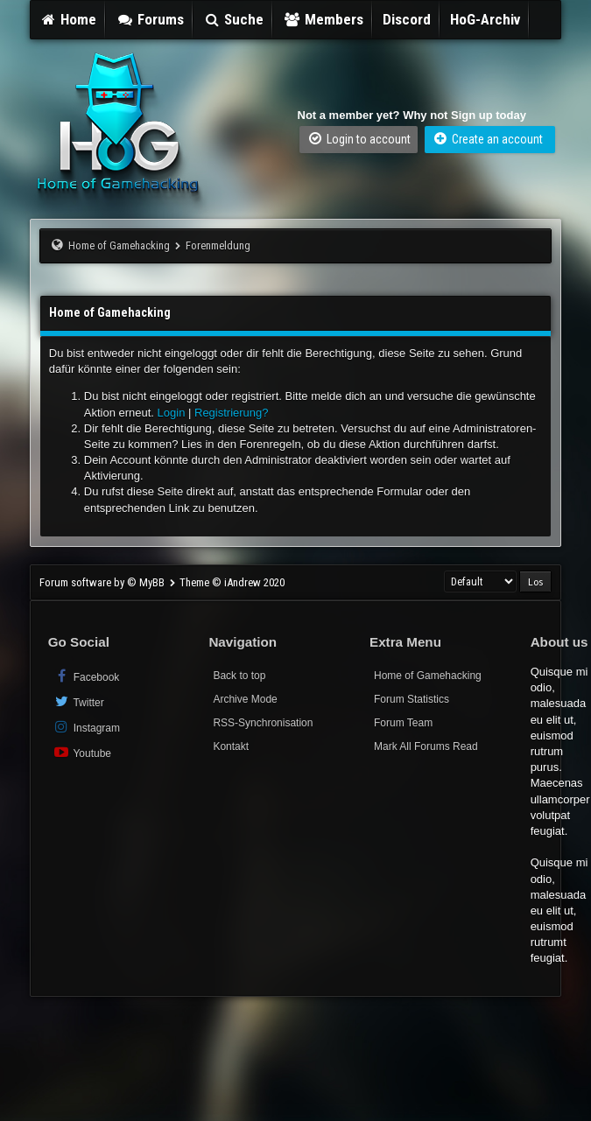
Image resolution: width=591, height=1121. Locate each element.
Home (68, 19)
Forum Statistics (411, 699)
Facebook (86, 676)
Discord (407, 19)
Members (323, 19)
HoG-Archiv (485, 19)
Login (172, 412)
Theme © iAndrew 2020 (232, 582)
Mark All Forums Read (426, 746)
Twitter (78, 701)
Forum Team (403, 723)
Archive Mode (245, 699)
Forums (150, 19)
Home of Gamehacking (119, 245)
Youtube (82, 752)
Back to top (239, 675)
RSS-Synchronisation (263, 723)
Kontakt (231, 746)
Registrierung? (231, 412)
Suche (233, 19)
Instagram (86, 726)
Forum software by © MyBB (103, 582)
